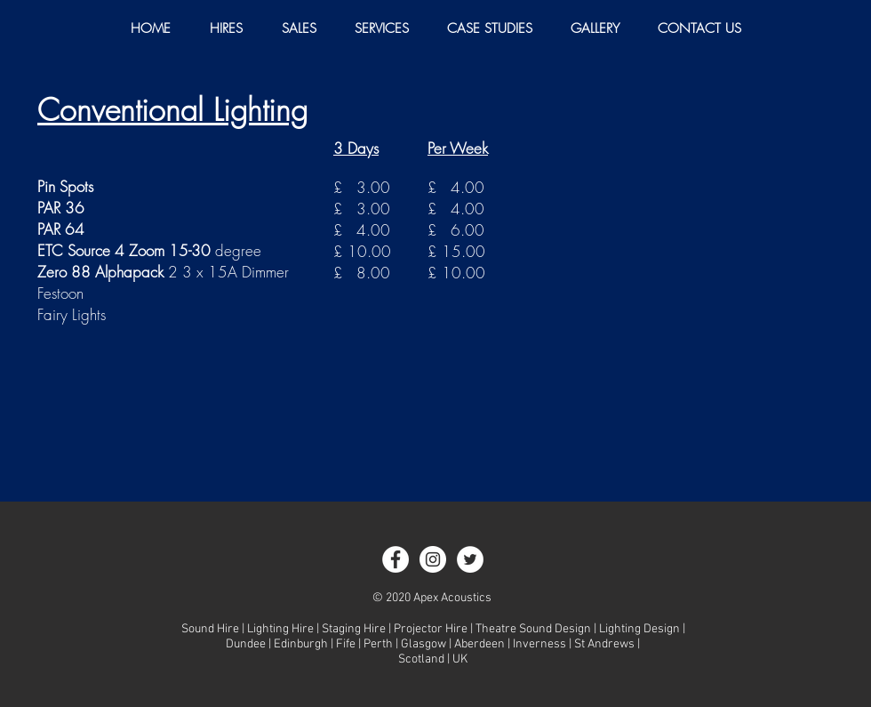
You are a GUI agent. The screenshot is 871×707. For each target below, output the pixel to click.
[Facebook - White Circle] (395, 559)
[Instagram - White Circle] (433, 559)
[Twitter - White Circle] (470, 559)
